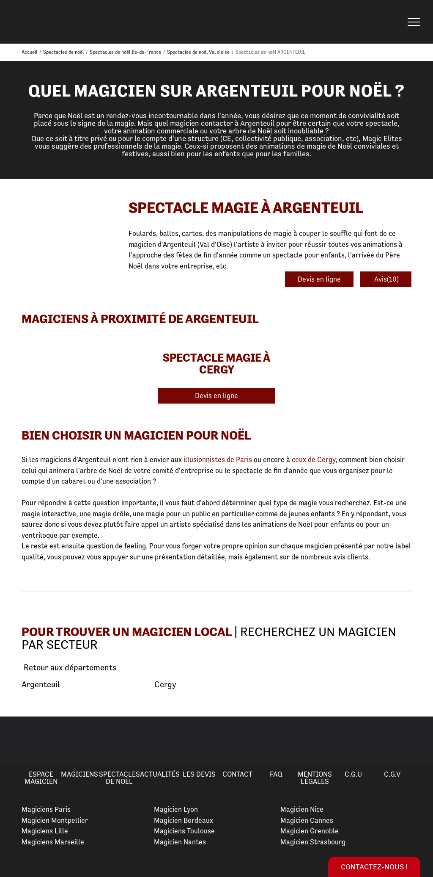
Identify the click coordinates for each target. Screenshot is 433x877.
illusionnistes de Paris (218, 459)
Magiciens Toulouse (184, 831)
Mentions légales (315, 778)
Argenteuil (41, 684)
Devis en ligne (319, 279)
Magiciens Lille (45, 831)
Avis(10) (386, 279)
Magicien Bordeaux (183, 820)
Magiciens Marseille (53, 842)
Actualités (160, 774)
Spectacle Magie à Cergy (217, 363)
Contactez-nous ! (374, 866)
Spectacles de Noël (119, 778)
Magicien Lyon (176, 809)
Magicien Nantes (180, 842)
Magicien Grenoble (309, 831)
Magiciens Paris (46, 809)
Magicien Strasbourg (312, 842)
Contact (237, 774)
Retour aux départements (69, 668)
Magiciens (79, 774)
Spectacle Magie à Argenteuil (246, 208)
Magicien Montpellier (55, 820)
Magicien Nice (301, 809)
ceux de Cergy (313, 459)
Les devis (199, 774)
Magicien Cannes (306, 820)
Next (416, 740)
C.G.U (353, 774)
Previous (16, 740)
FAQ (276, 774)
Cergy (165, 684)
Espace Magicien (41, 778)
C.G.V (392, 774)
